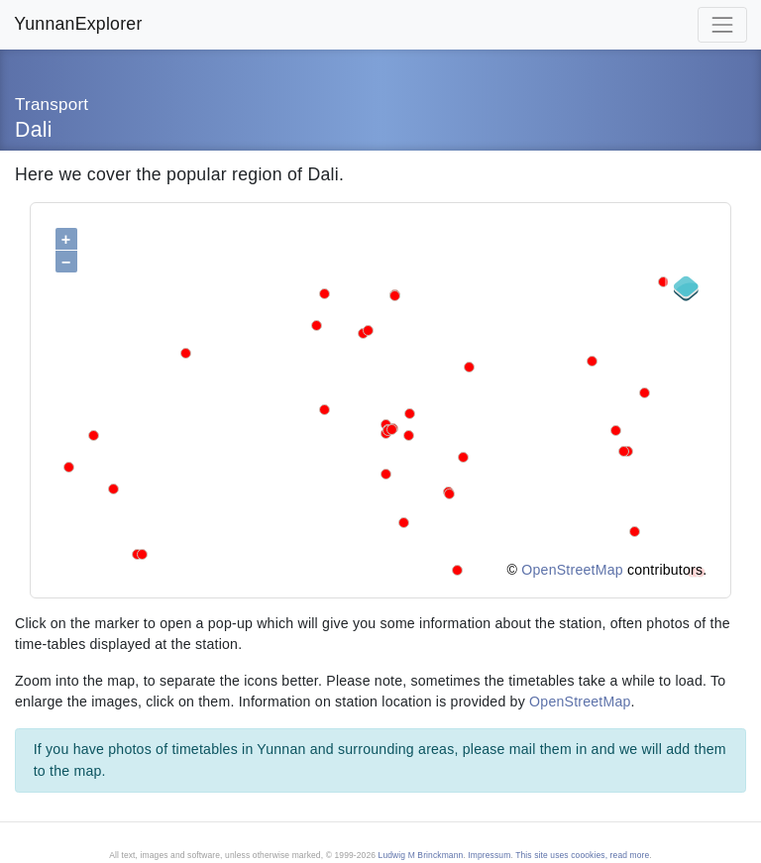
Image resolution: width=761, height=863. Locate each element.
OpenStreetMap (571, 570)
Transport (51, 104)
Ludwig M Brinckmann (421, 855)
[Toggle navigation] (722, 25)
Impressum (489, 855)
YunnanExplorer (78, 24)
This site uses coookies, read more (582, 855)
